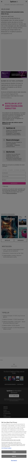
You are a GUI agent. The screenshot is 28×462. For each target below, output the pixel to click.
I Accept (14, 452)
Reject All (14, 457)
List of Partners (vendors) (6, 449)
